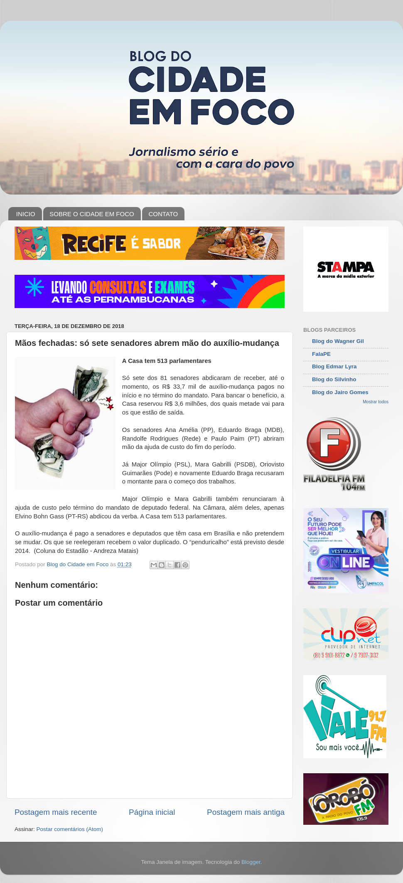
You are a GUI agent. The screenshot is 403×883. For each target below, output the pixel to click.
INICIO (25, 213)
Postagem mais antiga (246, 812)
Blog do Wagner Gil (338, 341)
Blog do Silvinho (334, 379)
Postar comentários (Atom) (70, 829)
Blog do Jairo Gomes (340, 392)
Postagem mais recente (56, 812)
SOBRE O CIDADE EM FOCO (91, 213)
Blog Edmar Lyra (334, 366)
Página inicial (152, 812)
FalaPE (321, 354)
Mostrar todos (375, 402)
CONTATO (163, 213)
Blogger (250, 862)
